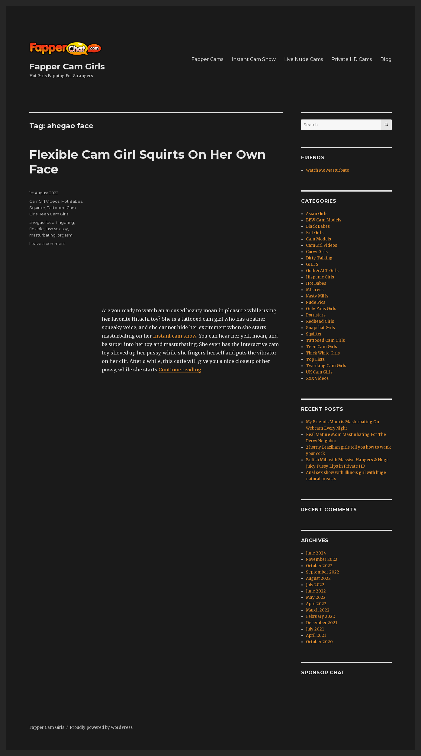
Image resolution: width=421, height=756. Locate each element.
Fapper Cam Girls (67, 66)
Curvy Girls (317, 251)
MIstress (314, 289)
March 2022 (317, 610)
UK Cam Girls (319, 372)
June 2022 (316, 591)
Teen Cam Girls (53, 213)
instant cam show (174, 336)
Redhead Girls (320, 321)
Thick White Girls (323, 353)
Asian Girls (316, 213)
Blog (386, 59)
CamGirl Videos (44, 201)
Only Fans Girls (321, 308)
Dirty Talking (319, 258)
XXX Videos (317, 378)
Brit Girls (314, 232)
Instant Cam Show (254, 59)
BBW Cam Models (323, 220)
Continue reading (180, 370)
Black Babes (318, 226)
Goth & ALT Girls (322, 270)
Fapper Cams (207, 59)
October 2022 (319, 565)
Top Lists (315, 359)
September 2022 (322, 572)
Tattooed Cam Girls (325, 340)
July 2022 (315, 584)
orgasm (64, 235)
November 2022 (321, 559)
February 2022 (320, 616)
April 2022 (316, 603)
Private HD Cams (351, 59)
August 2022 (318, 578)
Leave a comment (47, 243)
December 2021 (321, 622)
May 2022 (316, 597)
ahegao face (41, 222)
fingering (65, 222)
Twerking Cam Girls (326, 365)
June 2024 (316, 553)
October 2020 (319, 641)
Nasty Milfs (317, 296)
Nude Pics (315, 302)
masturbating (42, 235)
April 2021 (316, 635)
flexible (36, 228)
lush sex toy (57, 228)
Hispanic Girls (320, 277)
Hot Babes (71, 201)
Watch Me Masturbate (327, 170)
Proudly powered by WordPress (101, 727)
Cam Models (318, 239)
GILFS (312, 264)
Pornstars (316, 315)
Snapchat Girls (320, 327)
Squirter (37, 207)
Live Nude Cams (303, 59)
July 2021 (315, 629)
